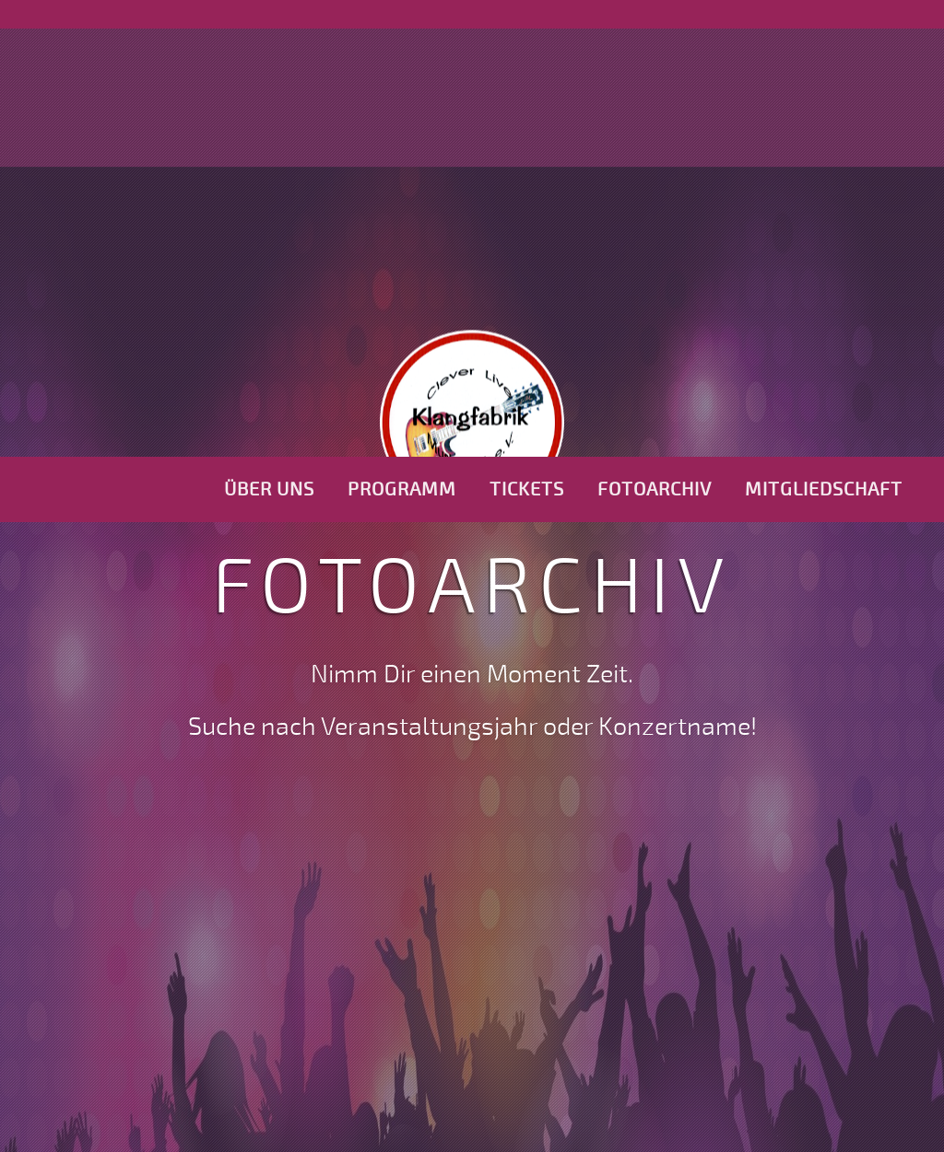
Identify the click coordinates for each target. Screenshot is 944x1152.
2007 (134, 907)
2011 (442, 907)
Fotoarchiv (654, 32)
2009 (293, 907)
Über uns (269, 32)
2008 (213, 907)
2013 (587, 907)
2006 (56, 907)
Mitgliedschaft (824, 32)
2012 (513, 907)
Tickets (527, 32)
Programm (402, 32)
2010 (370, 907)
